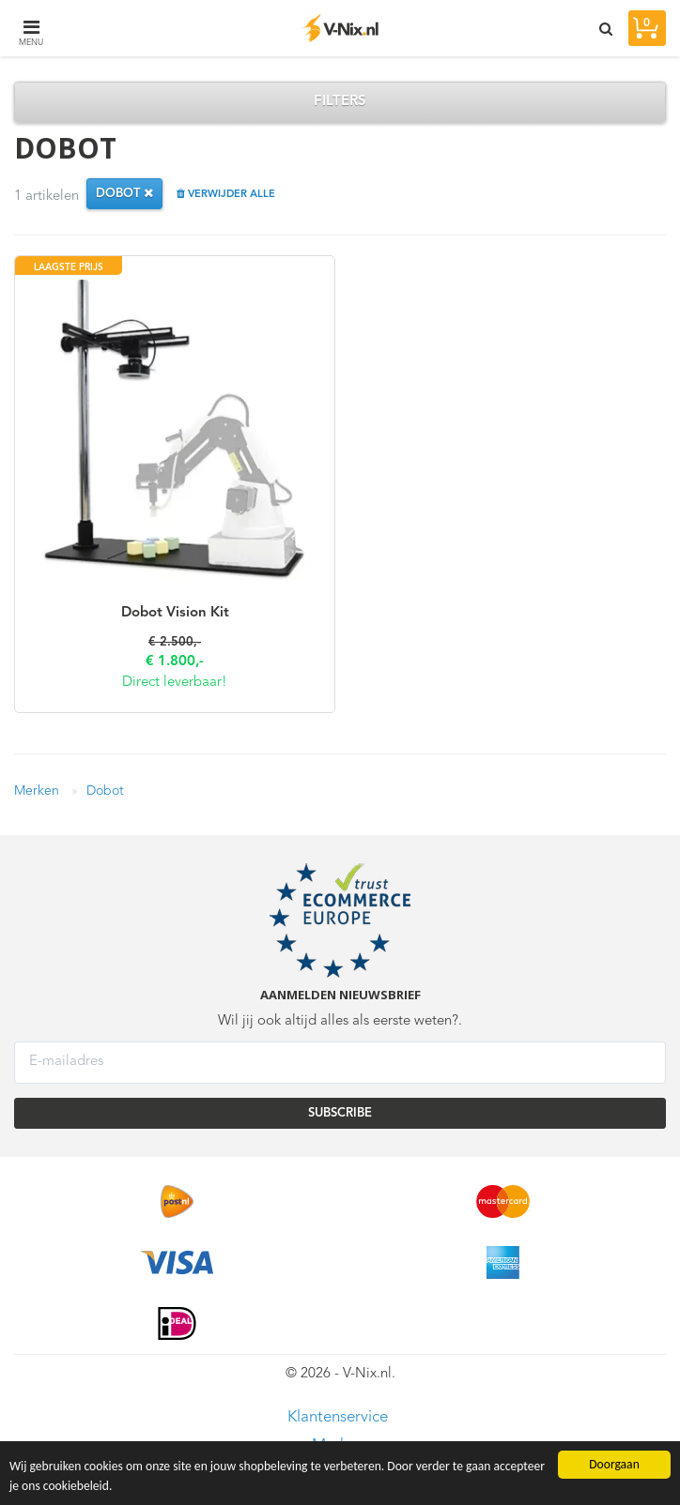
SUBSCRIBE (340, 1113)
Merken (36, 791)
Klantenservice (337, 1417)
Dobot (105, 791)
